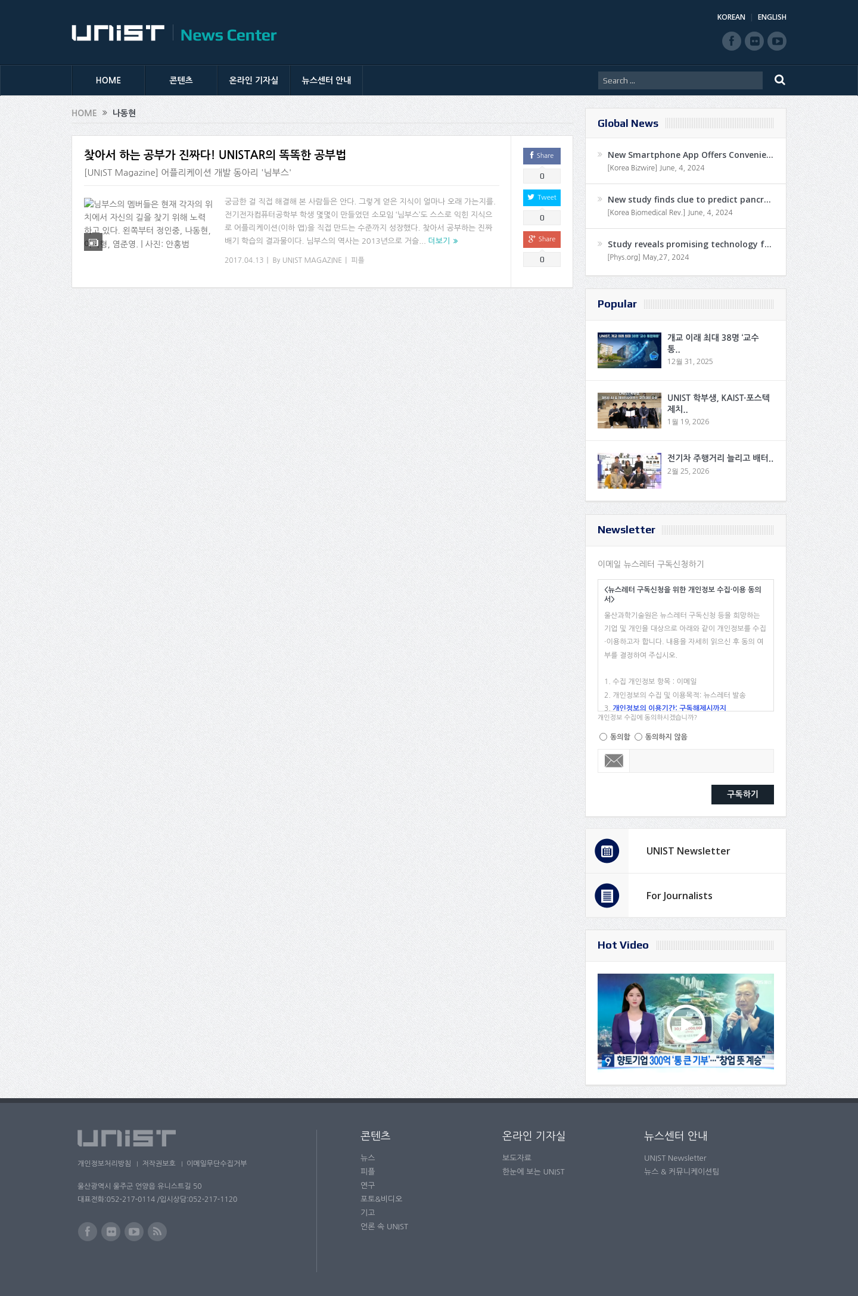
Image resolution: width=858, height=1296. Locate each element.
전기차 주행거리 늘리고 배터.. (720, 458)
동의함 (620, 737)
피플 (358, 260)
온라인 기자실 (254, 80)
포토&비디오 (381, 1199)
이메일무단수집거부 (225, 1163)
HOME (109, 80)
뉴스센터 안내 (327, 80)
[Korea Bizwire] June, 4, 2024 (656, 168)
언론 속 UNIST (384, 1226)
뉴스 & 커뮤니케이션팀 (682, 1172)
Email (614, 761)
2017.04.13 (244, 260)
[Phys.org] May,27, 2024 (648, 257)
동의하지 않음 (666, 737)
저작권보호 (162, 1163)
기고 (367, 1213)
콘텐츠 (180, 80)
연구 (367, 1185)
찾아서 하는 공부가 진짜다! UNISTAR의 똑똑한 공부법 (215, 155)
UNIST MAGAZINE (312, 260)
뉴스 (367, 1158)
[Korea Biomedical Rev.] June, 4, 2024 (670, 212)
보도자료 (516, 1158)
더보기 (439, 241)
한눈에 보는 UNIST (533, 1172)
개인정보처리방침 (104, 1163)
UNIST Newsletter (688, 850)
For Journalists (679, 895)
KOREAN (731, 17)
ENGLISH (772, 17)
